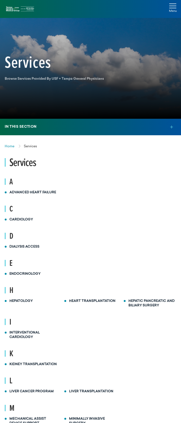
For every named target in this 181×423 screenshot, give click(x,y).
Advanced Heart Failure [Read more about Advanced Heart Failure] (32, 192)
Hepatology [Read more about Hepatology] (21, 301)
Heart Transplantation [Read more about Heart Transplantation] (92, 301)
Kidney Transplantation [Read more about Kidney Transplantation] (33, 364)
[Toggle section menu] (90, 127)
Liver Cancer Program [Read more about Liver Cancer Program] (31, 391)
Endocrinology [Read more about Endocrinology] (25, 274)
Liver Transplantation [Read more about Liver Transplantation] (91, 391)
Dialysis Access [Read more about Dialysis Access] (24, 247)
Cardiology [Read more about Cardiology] (21, 219)
